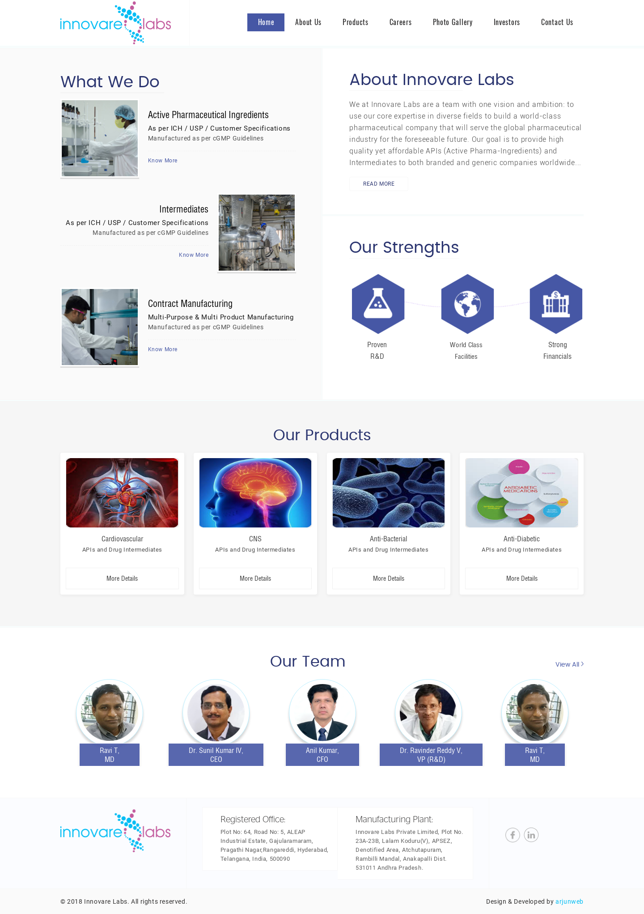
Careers (401, 22)
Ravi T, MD (535, 755)
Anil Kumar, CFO (322, 755)
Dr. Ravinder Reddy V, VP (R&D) (431, 755)
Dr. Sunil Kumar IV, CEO (216, 755)
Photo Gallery (453, 22)
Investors (507, 22)
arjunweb (569, 901)
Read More (378, 184)
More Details (122, 578)
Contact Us (557, 22)
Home (266, 22)
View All (569, 664)
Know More (163, 160)
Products (356, 22)
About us (308, 22)
